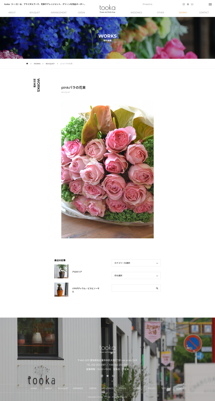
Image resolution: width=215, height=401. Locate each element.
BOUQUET (65, 92)
